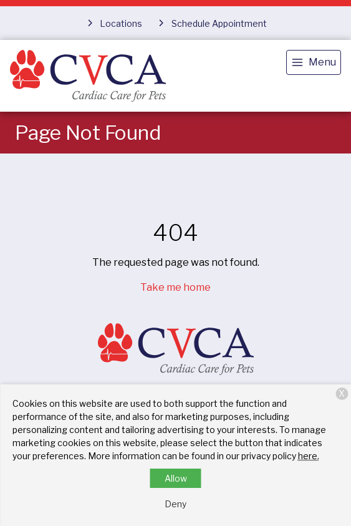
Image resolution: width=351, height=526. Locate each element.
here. (308, 456)
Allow (176, 478)
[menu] (313, 62)
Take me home (175, 287)
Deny (175, 504)
